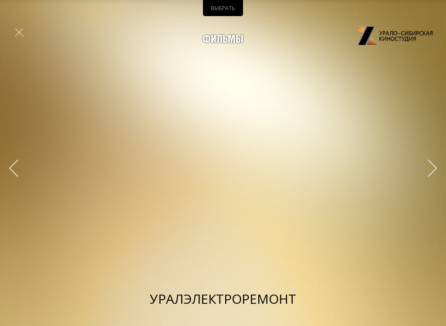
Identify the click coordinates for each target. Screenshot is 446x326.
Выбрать (223, 8)
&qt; (428, 168)
